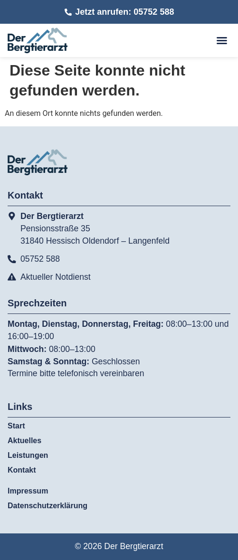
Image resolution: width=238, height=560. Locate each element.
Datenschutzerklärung (47, 506)
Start (16, 426)
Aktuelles (24, 441)
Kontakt (22, 470)
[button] (221, 40)
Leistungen (30, 455)
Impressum (28, 491)
